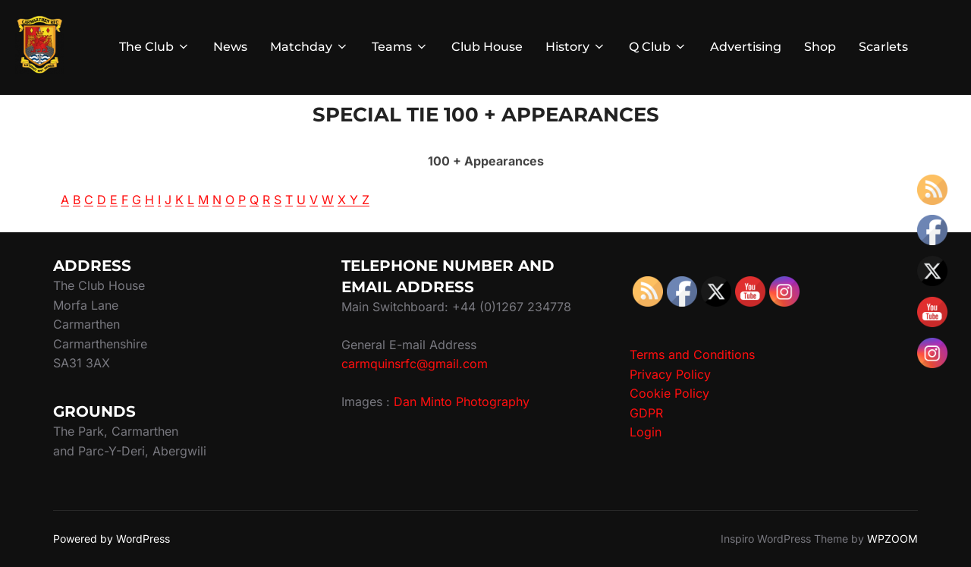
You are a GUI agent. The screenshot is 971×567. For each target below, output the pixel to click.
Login (645, 431)
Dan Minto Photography (461, 401)
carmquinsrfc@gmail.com (414, 363)
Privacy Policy (670, 374)
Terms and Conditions (692, 354)
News (230, 46)
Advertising (745, 46)
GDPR (646, 413)
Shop (820, 46)
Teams (400, 46)
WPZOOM (892, 538)
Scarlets (883, 46)
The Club (154, 46)
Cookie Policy (669, 393)
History (575, 46)
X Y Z (353, 199)
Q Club (658, 46)
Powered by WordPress (111, 538)
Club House (487, 46)
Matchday (309, 46)
